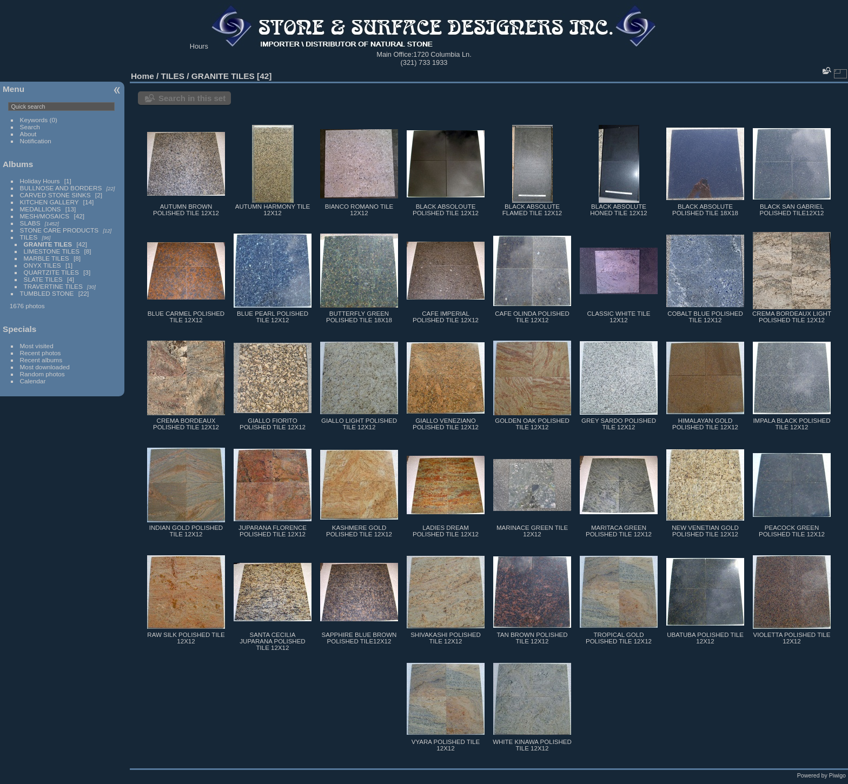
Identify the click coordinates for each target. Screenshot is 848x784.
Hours (199, 46)
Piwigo (837, 775)
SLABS (30, 223)
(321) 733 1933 (424, 62)
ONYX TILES (42, 265)
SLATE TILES (43, 279)
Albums (18, 164)
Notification (35, 140)
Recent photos (40, 352)
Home (142, 76)
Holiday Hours (40, 180)
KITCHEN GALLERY (49, 201)
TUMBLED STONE (47, 293)
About (28, 133)
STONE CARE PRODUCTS (59, 230)
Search (30, 126)
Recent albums (41, 359)
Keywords (34, 119)
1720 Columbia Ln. (442, 54)
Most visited (37, 345)
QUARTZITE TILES (51, 272)
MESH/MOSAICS (45, 216)
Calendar (33, 380)
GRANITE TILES (48, 244)
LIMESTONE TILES (52, 251)
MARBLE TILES (46, 258)
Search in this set (192, 98)
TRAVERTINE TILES (53, 286)
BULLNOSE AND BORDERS (61, 187)
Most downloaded (45, 366)
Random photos (42, 373)
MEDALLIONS (40, 208)
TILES (29, 237)
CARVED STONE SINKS (55, 194)
